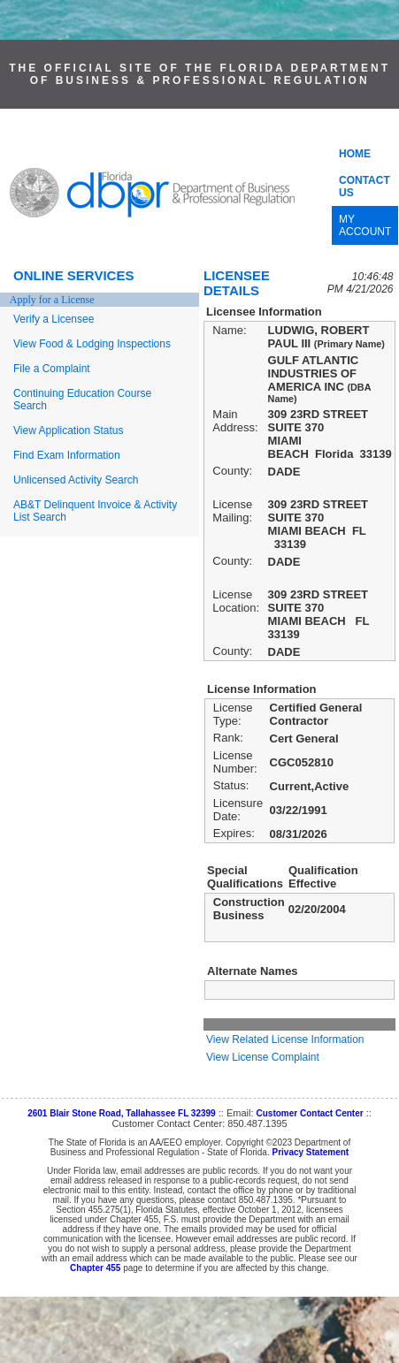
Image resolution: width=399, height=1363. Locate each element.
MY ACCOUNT (365, 225)
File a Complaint (51, 368)
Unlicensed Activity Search (75, 480)
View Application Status (68, 430)
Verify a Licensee (53, 319)
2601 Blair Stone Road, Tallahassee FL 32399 (121, 1113)
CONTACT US (364, 186)
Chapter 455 (95, 1268)
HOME (355, 154)
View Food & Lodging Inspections (92, 344)
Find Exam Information (66, 455)
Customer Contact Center (310, 1113)
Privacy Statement (310, 1152)
